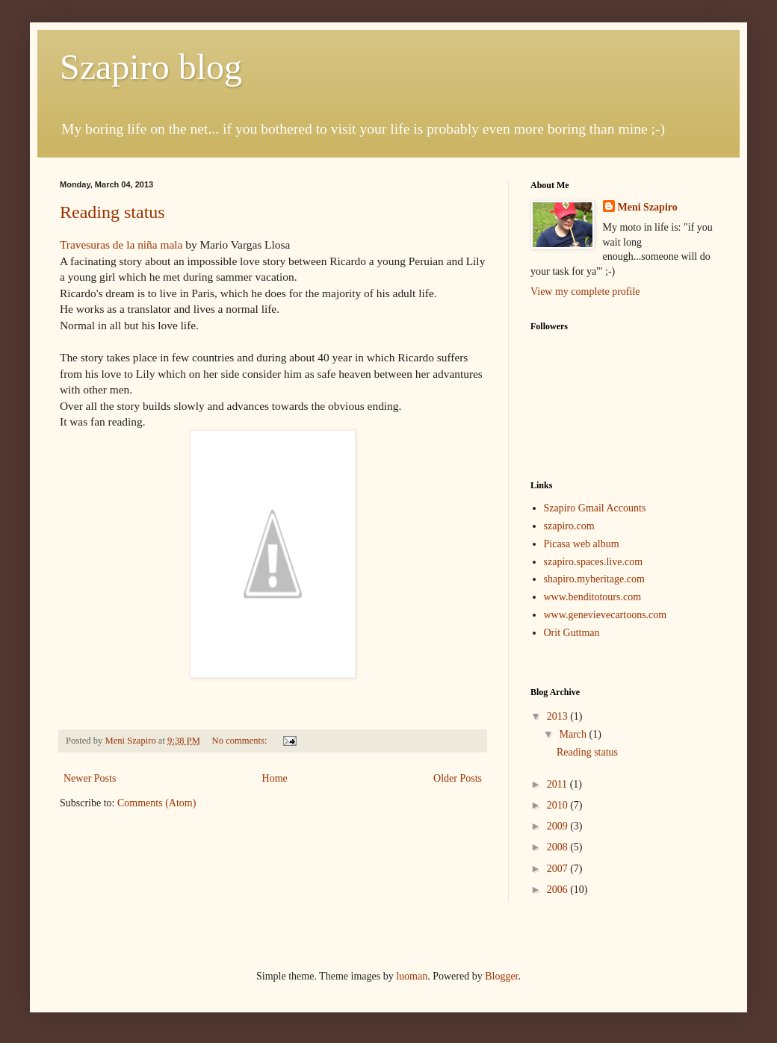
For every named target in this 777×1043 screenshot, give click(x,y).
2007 (559, 868)
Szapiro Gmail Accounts (595, 508)
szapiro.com (569, 526)
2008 (559, 847)
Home (275, 778)
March (574, 734)
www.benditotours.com (593, 597)
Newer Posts (90, 778)
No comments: (241, 740)
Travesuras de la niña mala (121, 244)
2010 (559, 805)
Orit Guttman (572, 632)
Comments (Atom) (156, 803)
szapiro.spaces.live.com (593, 561)
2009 (559, 826)
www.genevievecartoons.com (605, 614)
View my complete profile (585, 291)
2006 (559, 889)
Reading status (112, 212)
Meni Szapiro (648, 207)
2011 (558, 784)
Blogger (501, 976)
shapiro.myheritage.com (594, 579)
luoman (411, 976)
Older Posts (457, 778)
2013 (559, 716)
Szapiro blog (151, 67)
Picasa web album (581, 543)
